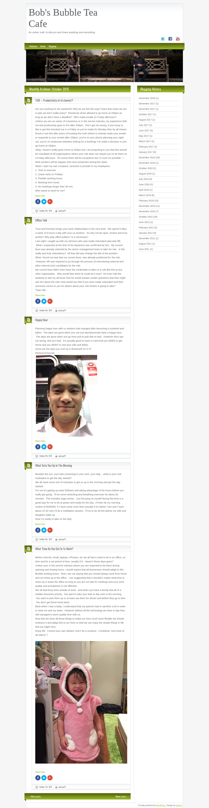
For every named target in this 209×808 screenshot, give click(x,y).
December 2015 (147, 206)
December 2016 (147, 157)
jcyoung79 (62, 210)
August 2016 (145, 173)
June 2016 (144, 184)
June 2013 (144, 222)
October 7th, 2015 (45, 787)
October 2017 (146, 114)
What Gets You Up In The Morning (53, 465)
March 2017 (145, 141)
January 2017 (146, 152)
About (42, 46)
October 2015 (146, 216)
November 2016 (147, 163)
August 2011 (145, 243)
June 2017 (144, 130)
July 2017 (144, 125)
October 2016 (146, 168)
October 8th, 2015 (45, 456)
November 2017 (147, 109)
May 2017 (144, 136)
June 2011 (144, 249)
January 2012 (146, 233)
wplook (179, 805)
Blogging (52, 46)
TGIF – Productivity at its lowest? (54, 100)
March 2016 (145, 195)
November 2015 (147, 211)
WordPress (161, 805)
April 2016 (144, 190)
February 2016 (146, 200)
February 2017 (146, 146)
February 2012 (146, 227)
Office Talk (41, 220)
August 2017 (145, 119)
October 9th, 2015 (45, 210)
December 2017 (147, 103)
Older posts (34, 796)
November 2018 (147, 98)
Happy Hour (41, 320)
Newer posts (122, 796)
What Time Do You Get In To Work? (54, 549)
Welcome (33, 46)
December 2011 (147, 238)
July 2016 (144, 179)
